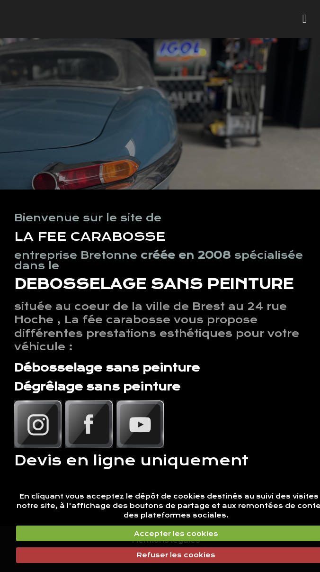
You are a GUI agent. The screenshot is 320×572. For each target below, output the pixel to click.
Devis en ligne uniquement (131, 460)
